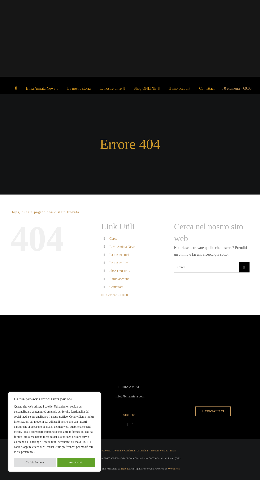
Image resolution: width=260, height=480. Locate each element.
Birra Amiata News (122, 247)
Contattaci (116, 287)
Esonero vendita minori (163, 450)
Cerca (113, 238)
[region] (54, 432)
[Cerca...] (206, 267)
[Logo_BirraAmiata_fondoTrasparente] (130, 14)
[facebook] (127, 424)
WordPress (174, 468)
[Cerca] (244, 267)
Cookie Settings (35, 462)
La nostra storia (119, 254)
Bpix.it (125, 468)
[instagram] (132, 424)
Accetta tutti (76, 462)
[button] (16, 88)
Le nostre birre (119, 262)
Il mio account (119, 279)
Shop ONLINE (119, 271)
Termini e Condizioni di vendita (130, 450)
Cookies (106, 450)
